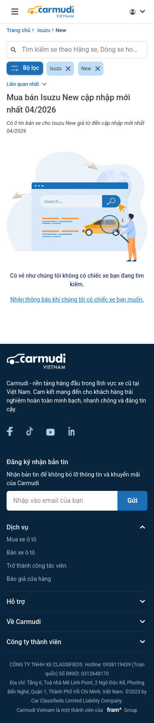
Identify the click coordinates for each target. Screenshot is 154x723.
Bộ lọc (25, 68)
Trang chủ (18, 30)
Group (120, 710)
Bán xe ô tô (21, 552)
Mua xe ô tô (22, 539)
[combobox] (80, 49)
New (60, 30)
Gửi (132, 500)
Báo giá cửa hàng (29, 579)
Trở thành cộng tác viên (36, 565)
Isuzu (43, 30)
